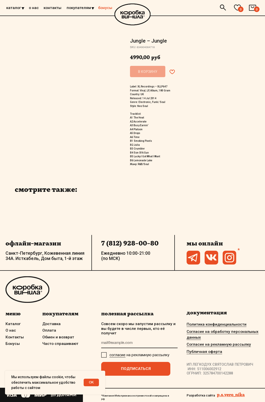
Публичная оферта (204, 351)
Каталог (13, 324)
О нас (11, 330)
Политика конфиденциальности (216, 324)
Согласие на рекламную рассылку (219, 344)
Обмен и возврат (58, 337)
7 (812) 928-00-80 (130, 243)
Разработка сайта (201, 395)
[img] (132, 14)
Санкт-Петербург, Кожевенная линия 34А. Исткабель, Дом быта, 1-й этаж (45, 256)
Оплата (49, 330)
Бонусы (13, 343)
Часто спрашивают (60, 343)
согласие (117, 355)
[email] (139, 343)
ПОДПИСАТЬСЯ (136, 368)
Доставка (51, 324)
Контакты (15, 337)
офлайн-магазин (33, 243)
